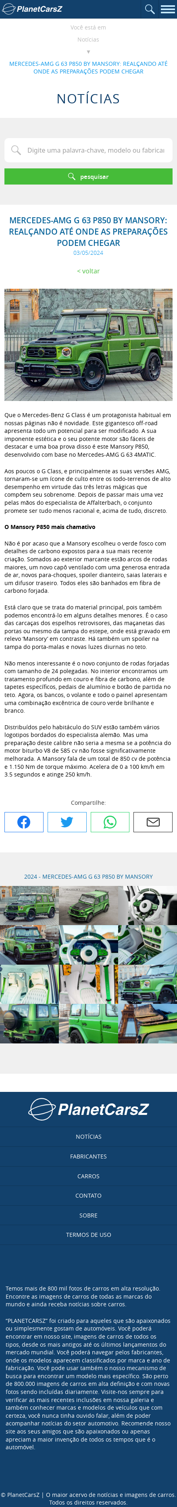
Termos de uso (88, 1234)
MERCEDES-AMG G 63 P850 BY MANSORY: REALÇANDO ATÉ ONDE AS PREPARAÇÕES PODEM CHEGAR (88, 68)
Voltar (91, 271)
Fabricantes (88, 1156)
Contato (88, 1195)
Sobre (88, 1215)
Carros (88, 1176)
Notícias (88, 39)
